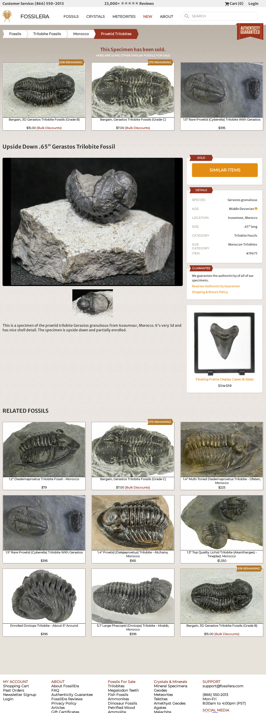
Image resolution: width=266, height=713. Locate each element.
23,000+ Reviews (129, 3)
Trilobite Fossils (245, 235)
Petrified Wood (121, 707)
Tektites (161, 699)
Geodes (160, 690)
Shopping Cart (16, 686)
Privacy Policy (63, 703)
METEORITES (124, 16)
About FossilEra (65, 686)
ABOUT (166, 16)
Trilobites (116, 686)
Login (253, 3)
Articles (58, 707)
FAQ (55, 690)
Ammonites (118, 699)
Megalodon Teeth (123, 690)
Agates (160, 707)
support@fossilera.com (223, 686)
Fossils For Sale (121, 681)
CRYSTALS (95, 16)
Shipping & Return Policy (210, 292)
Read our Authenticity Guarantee (216, 286)
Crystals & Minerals (170, 681)
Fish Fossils (118, 694)
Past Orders (13, 690)
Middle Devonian (243, 209)
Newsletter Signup (19, 694)
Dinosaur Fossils (122, 703)
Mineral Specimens (170, 686)
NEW (147, 16)
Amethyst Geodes (170, 703)
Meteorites (163, 694)
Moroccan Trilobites (242, 244)
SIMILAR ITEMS (225, 170)
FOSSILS (71, 16)
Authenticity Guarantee (72, 694)
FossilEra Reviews (66, 699)
